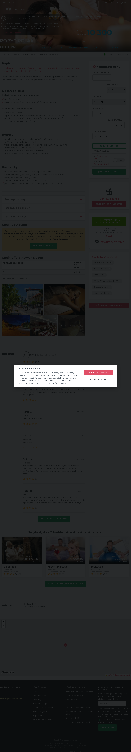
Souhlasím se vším (98, 373)
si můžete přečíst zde (61, 383)
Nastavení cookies (98, 379)
